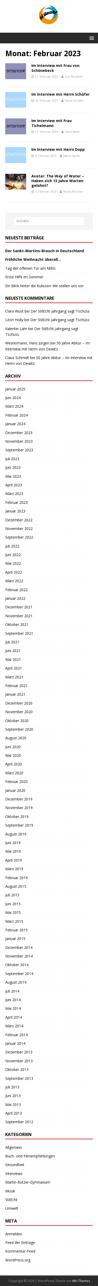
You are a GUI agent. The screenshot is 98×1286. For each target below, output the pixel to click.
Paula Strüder (74, 100)
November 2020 (19, 711)
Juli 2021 (12, 641)
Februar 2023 (16, 502)
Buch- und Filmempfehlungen (30, 1156)
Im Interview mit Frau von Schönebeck (55, 68)
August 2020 (15, 737)
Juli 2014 (12, 991)
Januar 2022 (15, 598)
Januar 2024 (15, 423)
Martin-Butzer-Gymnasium (27, 1182)
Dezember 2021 (18, 606)
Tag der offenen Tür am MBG (30, 268)
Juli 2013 (12, 1087)
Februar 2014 (16, 1034)
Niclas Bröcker (73, 191)
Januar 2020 (15, 790)
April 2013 (13, 1113)
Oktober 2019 (16, 816)
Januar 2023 (15, 511)
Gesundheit (14, 1164)
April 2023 (13, 484)
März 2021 (14, 676)
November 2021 (19, 615)
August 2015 (15, 886)
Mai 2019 (13, 851)
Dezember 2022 (18, 519)
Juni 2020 (13, 746)
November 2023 (19, 441)
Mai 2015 (13, 912)
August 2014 (15, 982)
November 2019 (19, 807)
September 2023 (19, 449)
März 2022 (14, 580)
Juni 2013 (13, 1095)
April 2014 (13, 1017)
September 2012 (19, 1121)
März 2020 (14, 772)
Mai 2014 (13, 1008)
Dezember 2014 (18, 947)
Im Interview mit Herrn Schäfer (60, 94)
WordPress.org (17, 1260)
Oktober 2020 (16, 720)
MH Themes (81, 1281)
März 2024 (14, 406)
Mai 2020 (13, 755)
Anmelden (13, 1233)
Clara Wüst (72, 132)
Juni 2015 (13, 903)
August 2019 (15, 834)
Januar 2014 (15, 1043)
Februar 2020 (16, 781)
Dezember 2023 (18, 432)
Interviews (13, 1173)
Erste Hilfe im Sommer (24, 276)
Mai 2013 (13, 1104)
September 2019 (19, 825)
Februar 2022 (16, 589)
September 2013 (19, 1078)
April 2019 (13, 860)
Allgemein (13, 1147)
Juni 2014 (13, 999)
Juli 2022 (12, 546)
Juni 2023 (13, 467)
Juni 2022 (13, 554)
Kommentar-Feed (20, 1251)
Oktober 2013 (16, 1069)
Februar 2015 (16, 929)
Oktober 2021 (16, 624)
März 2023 (14, 493)
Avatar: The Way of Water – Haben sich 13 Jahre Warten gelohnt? (57, 181)
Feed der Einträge (20, 1242)
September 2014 (19, 973)
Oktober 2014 (16, 964)
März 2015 (14, 921)
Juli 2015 (12, 894)
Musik (10, 1191)
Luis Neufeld (73, 76)
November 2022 (19, 528)
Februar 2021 (16, 685)
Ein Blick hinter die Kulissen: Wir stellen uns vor (44, 285)
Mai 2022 (13, 563)
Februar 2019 (16, 877)
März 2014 (14, 1025)
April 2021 (13, 668)
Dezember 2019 (18, 799)
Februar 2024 (16, 415)
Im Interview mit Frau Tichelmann (51, 123)
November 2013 (19, 1060)
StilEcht (11, 1199)
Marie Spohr (71, 156)
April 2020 (13, 764)
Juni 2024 (13, 397)
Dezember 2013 (18, 1051)
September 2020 (19, 729)
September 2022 (19, 537)
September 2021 (19, 633)
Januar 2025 (15, 389)
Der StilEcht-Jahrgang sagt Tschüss (60, 311)
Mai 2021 (13, 659)
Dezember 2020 (18, 703)
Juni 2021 (13, 650)
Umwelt (11, 1208)
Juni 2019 (13, 842)
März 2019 (14, 868)
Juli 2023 (12, 458)
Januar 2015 (15, 938)
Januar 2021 (15, 694)
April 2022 (13, 572)
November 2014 (19, 956)
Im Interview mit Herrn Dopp (58, 149)
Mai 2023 (13, 476)
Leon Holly (14, 319)
